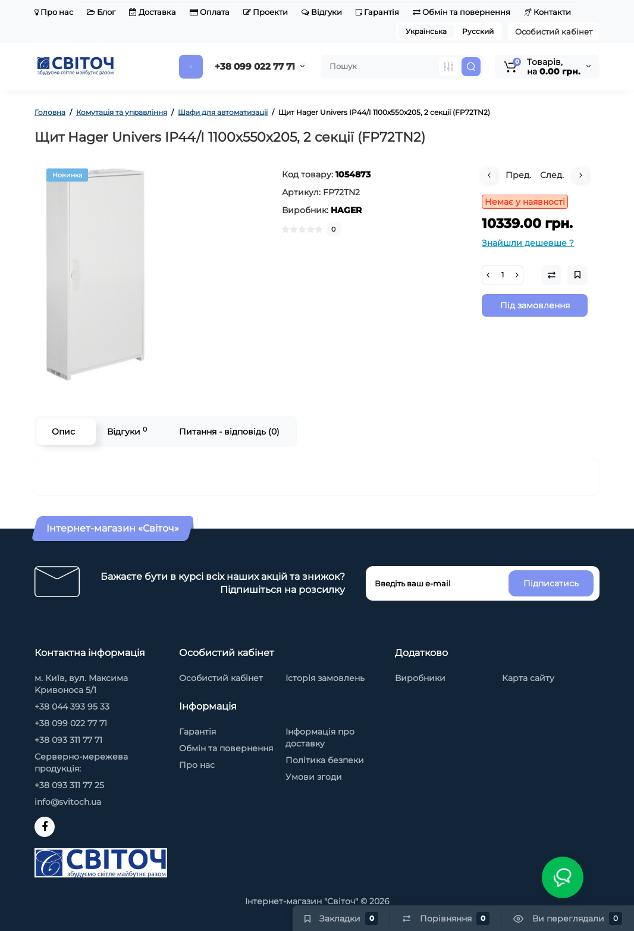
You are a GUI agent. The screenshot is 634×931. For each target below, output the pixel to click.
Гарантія (377, 12)
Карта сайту (528, 678)
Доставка (152, 12)
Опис (63, 431)
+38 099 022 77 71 (255, 66)
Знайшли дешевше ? (528, 243)
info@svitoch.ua (67, 801)
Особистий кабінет (553, 31)
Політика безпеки (324, 760)
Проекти (265, 12)
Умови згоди (313, 776)
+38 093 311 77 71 (68, 740)
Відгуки (322, 12)
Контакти (547, 12)
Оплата (210, 12)
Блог (101, 12)
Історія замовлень (325, 678)
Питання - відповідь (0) (229, 431)
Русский (478, 31)
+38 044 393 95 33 (71, 706)
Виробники (420, 678)
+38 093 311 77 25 (69, 785)
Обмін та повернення (461, 12)
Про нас (53, 12)
